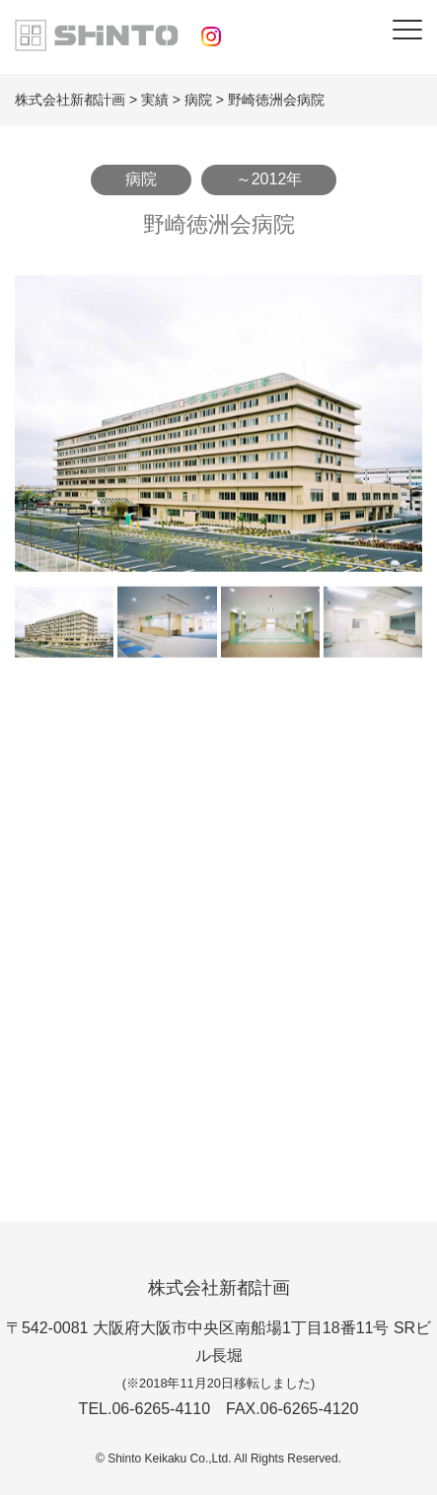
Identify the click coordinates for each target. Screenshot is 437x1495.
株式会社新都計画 (219, 1288)
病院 (141, 179)
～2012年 (269, 179)
